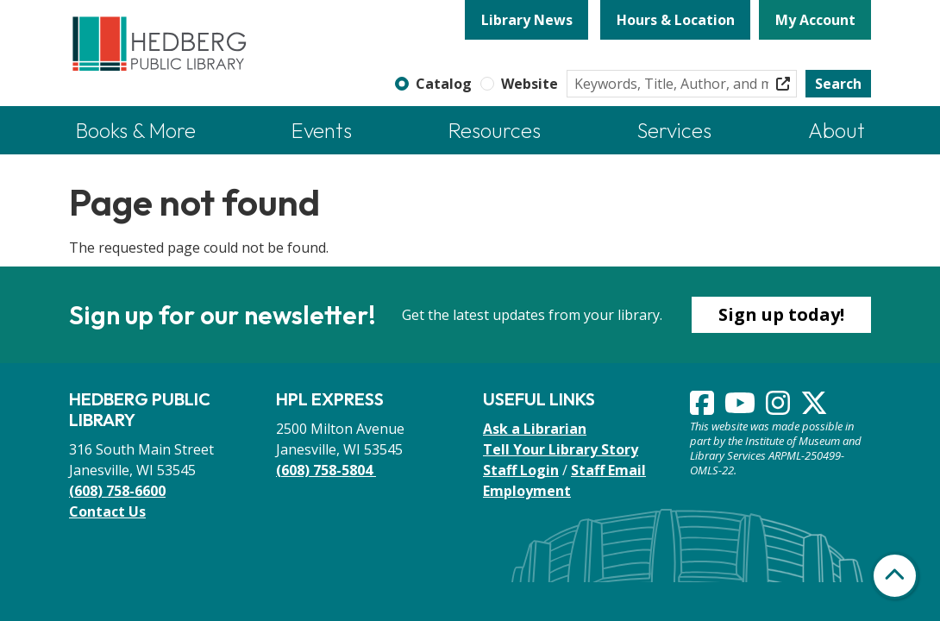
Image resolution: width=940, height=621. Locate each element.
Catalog (444, 83)
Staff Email (608, 470)
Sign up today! (781, 314)
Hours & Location (676, 19)
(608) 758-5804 (326, 470)
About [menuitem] (836, 130)
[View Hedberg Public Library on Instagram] (779, 407)
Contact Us (107, 511)
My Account (815, 19)
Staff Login (521, 470)
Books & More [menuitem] (136, 130)
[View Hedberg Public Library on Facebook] (704, 407)
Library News (527, 19)
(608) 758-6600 (117, 490)
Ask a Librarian (534, 428)
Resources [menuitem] (494, 130)
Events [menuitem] (321, 130)
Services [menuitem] (674, 130)
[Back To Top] (894, 575)
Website (529, 83)
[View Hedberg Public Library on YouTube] (741, 407)
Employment (527, 490)
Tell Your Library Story (560, 449)
